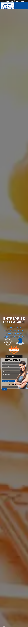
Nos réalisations (14, 356)
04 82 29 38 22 (9, 1)
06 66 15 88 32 (19, 1)
